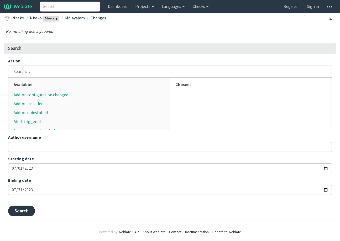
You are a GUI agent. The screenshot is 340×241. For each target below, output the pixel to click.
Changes (98, 18)
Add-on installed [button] (28, 104)
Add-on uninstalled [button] (31, 113)
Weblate (18, 6)
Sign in (313, 6)
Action (14, 61)
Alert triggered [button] (27, 122)
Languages (173, 6)
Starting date (21, 159)
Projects (144, 6)
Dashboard (117, 6)
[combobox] (70, 7)
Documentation (197, 232)
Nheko (18, 18)
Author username (24, 137)
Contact (175, 232)
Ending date (19, 180)
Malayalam (75, 18)
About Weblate (154, 232)
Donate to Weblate (226, 232)
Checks (200, 6)
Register (291, 6)
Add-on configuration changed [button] (41, 95)
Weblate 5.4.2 (128, 232)
